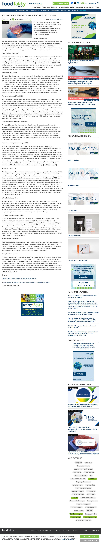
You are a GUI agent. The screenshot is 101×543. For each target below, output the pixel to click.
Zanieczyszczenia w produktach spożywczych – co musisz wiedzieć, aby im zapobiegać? (82, 429)
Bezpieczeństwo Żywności (24, 10)
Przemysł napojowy (76, 507)
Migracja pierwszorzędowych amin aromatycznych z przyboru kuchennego (81, 103)
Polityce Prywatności (68, 539)
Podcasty (74, 498)
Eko (91, 475)
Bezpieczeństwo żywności (83, 469)
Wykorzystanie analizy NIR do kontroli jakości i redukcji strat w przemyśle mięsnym (83, 453)
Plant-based (91, 494)
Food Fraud (93, 479)
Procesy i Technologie (45, 10)
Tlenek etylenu (91, 517)
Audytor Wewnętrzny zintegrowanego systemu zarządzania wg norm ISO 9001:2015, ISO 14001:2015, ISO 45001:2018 (83, 333)
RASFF (90, 510)
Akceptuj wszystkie (89, 536)
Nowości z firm (75, 10)
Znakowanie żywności (83, 523)
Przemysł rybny (78, 511)
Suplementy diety (77, 517)
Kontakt (75, 534)
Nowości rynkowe (77, 491)
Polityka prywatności (62, 534)
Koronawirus (90, 485)
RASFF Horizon (73, 185)
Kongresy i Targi (77, 485)
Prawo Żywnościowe (35, 10)
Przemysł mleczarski (90, 504)
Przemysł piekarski (91, 507)
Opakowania (63, 10)
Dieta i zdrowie (89, 472)
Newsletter (95, 534)
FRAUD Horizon (73, 160)
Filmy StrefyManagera (78, 479)
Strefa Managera (83, 10)
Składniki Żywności (55, 10)
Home (16, 10)
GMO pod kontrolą (74, 235)
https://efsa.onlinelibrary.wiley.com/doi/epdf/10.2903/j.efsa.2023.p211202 (26, 282)
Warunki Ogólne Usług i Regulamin (41, 534)
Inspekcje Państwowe (83, 482)
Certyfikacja (77, 472)
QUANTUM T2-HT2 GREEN (77, 260)
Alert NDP (88, 462)
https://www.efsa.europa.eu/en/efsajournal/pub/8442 (19, 278)
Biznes (69, 10)
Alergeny (78, 462)
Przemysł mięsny (75, 504)
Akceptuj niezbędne (89, 540)
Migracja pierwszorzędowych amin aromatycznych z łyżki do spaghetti (80, 82)
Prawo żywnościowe (88, 498)
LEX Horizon (72, 210)
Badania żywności (83, 466)
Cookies (85, 534)
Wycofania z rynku (83, 520)
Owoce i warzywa (78, 494)
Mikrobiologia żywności (83, 488)
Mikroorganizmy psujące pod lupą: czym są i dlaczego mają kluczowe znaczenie (83, 405)
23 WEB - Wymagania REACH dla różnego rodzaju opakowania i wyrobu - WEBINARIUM (83, 313)
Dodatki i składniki (80, 475)
